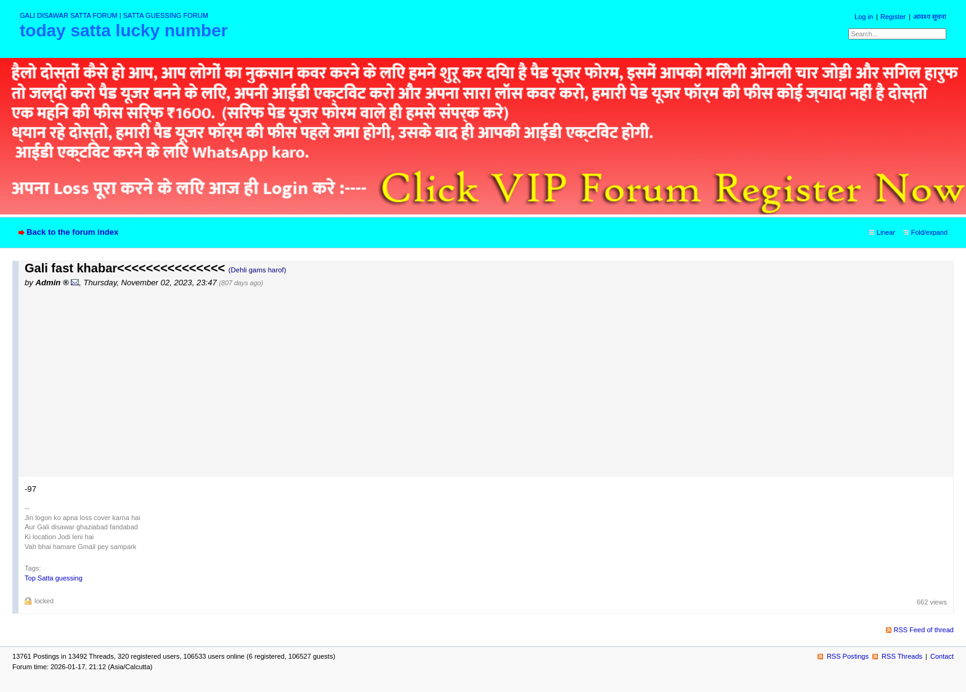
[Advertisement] (489, 381)
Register (893, 16)
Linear (886, 232)
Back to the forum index (72, 232)
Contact (942, 656)
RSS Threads (902, 656)
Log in (863, 16)
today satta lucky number (124, 30)
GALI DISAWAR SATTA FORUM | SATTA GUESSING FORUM (114, 15)
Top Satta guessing (54, 578)
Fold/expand (929, 232)
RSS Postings (848, 656)
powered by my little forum (483, 681)
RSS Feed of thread (924, 629)
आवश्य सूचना (929, 16)
